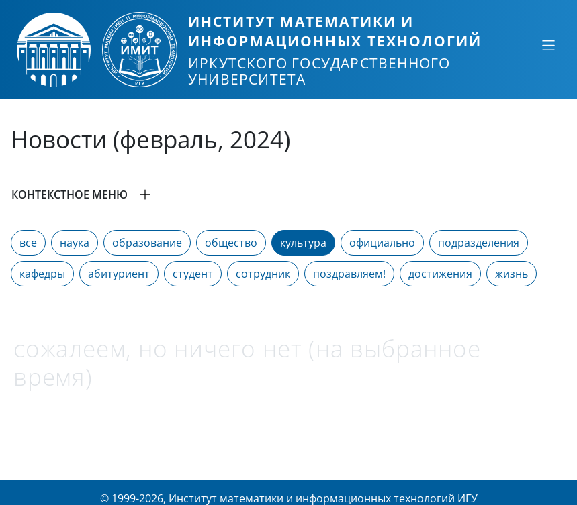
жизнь (511, 273)
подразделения (478, 242)
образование (147, 242)
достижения (440, 273)
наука (74, 242)
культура (303, 242)
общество (231, 242)
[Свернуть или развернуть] (548, 45)
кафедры (42, 273)
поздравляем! (349, 273)
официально (382, 242)
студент (193, 273)
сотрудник (263, 273)
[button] (288, 194)
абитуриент (119, 273)
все (28, 242)
